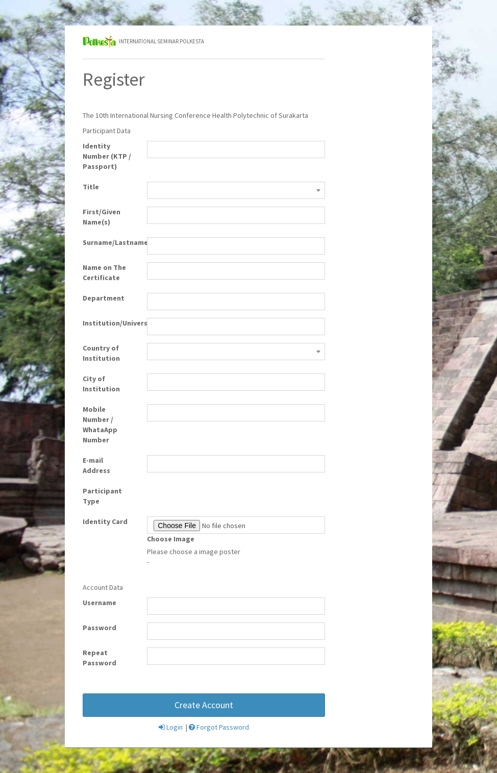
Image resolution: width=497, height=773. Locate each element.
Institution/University (111, 323)
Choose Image (170, 538)
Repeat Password (99, 657)
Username (99, 602)
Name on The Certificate (104, 272)
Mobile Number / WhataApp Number (100, 424)
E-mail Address (96, 465)
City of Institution (101, 383)
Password (99, 627)
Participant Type (102, 496)
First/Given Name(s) (101, 217)
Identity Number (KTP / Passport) (107, 156)
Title (91, 186)
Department (104, 298)
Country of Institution (101, 353)
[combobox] (236, 190)
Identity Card (105, 521)
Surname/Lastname (111, 242)
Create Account (204, 705)
